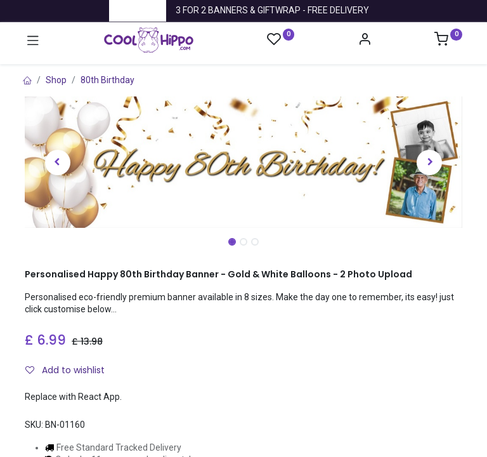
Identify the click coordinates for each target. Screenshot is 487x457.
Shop (56, 80)
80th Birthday (107, 80)
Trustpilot (138, 10)
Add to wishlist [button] (65, 370)
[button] (58, 162)
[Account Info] (365, 41)
